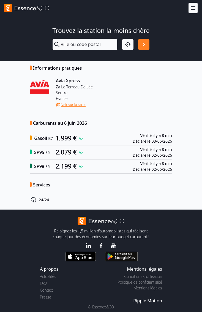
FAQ (43, 283)
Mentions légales (148, 288)
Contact (46, 290)
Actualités (48, 276)
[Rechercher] (143, 44)
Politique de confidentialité (140, 282)
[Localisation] (127, 44)
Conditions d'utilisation (143, 276)
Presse (45, 297)
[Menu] (193, 8)
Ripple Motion (147, 301)
